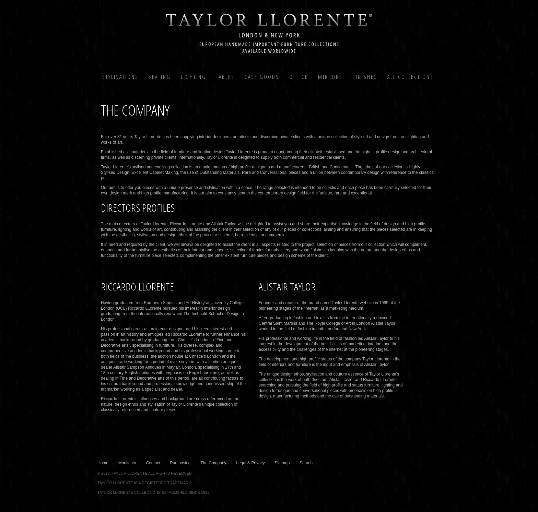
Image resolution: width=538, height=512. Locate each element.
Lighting (193, 77)
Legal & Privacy (250, 463)
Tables (225, 77)
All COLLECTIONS (410, 77)
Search (306, 463)
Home (102, 463)
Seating (160, 77)
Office (298, 77)
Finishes (365, 77)
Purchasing (180, 463)
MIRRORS (330, 77)
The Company (213, 463)
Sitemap (282, 463)
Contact (153, 463)
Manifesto (127, 463)
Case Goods (262, 77)
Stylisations (120, 77)
